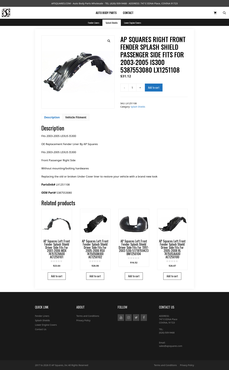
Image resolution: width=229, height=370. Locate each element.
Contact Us (40, 329)
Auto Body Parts (106, 13)
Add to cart (153, 87)
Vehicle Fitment (75, 117)
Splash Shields (112, 22)
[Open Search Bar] (224, 13)
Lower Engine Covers (132, 22)
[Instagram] (128, 317)
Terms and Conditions (87, 315)
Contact (128, 13)
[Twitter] (136, 317)
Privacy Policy (83, 320)
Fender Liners (93, 22)
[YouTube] (121, 317)
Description (52, 117)
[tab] (51, 117)
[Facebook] (144, 317)
